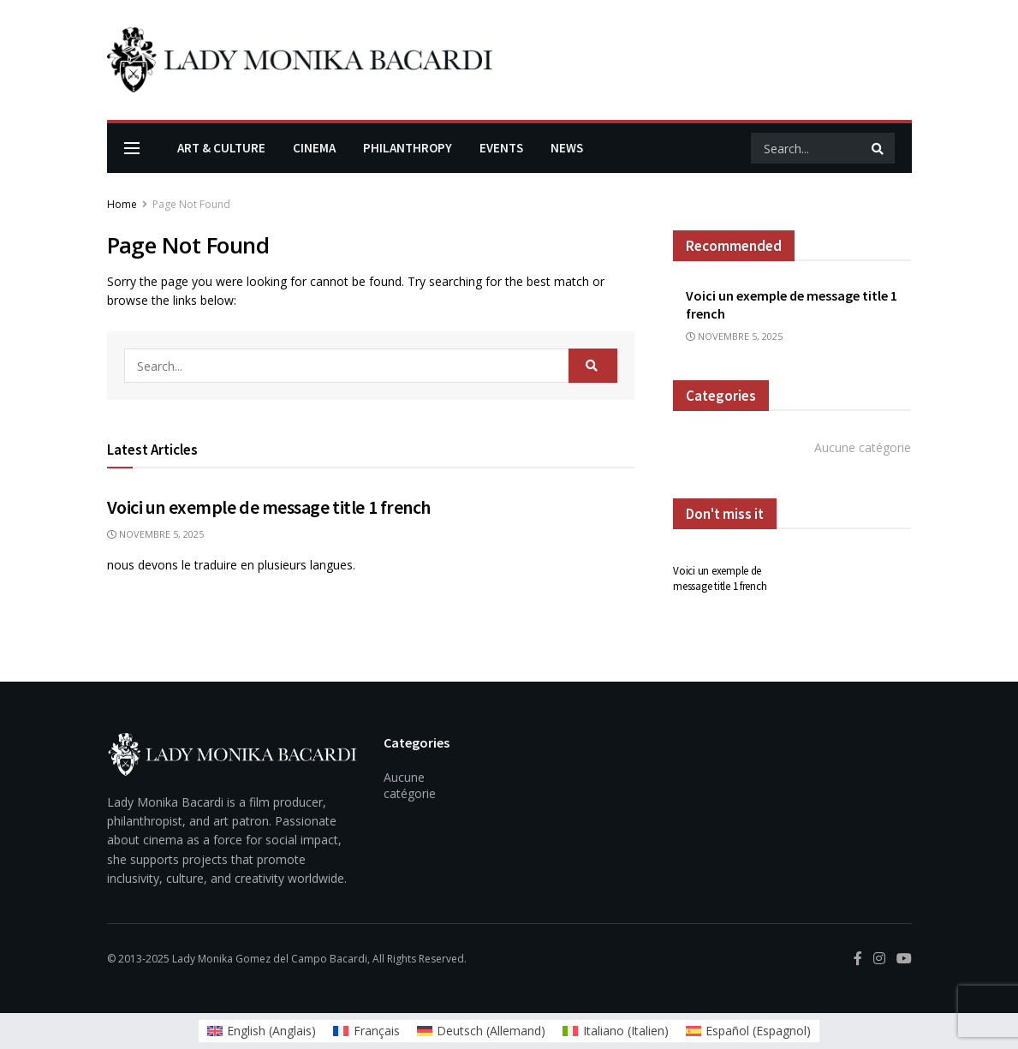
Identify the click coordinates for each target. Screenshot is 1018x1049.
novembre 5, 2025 (155, 533)
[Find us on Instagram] (879, 959)
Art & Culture (221, 148)
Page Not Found (191, 204)
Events (501, 148)
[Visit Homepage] (299, 60)
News (567, 148)
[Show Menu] (132, 148)
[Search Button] (879, 148)
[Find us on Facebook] (858, 959)
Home (122, 204)
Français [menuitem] (377, 1030)
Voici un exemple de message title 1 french (269, 507)
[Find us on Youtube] (904, 959)
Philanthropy (407, 148)
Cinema (314, 148)
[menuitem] (262, 1031)
